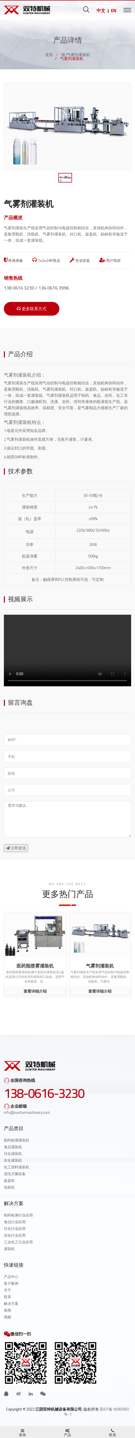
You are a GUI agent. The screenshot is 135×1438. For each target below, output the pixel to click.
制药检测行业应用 (18, 1215)
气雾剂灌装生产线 (19, 383)
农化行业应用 (15, 1235)
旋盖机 (9, 1180)
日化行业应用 (15, 1228)
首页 (49, 55)
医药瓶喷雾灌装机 (35, 966)
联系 (7, 1297)
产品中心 (11, 1276)
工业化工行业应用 (18, 1242)
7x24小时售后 (46, 260)
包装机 (9, 1187)
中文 (101, 10)
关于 (7, 1290)
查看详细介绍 (35, 991)
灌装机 (9, 1248)
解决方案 (11, 1303)
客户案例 (11, 1283)
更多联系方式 (31, 309)
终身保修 (13, 260)
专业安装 (80, 260)
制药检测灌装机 (16, 1140)
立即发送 (16, 848)
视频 (7, 1317)
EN (113, 10)
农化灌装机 (13, 1160)
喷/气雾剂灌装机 (75, 55)
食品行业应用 (15, 1222)
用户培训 (110, 260)
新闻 (7, 1310)
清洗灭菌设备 (15, 1173)
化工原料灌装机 (16, 1167)
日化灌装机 (13, 1153)
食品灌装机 (13, 1147)
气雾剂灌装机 (18, 422)
